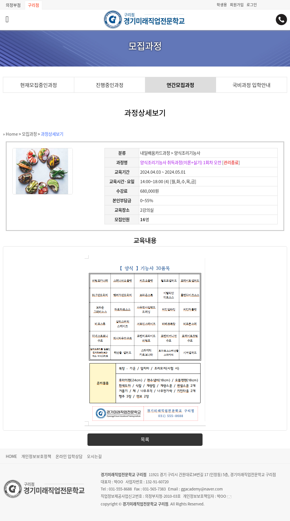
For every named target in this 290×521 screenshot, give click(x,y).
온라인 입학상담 (69, 456)
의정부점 (13, 5)
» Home (10, 134)
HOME (11, 456)
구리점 (33, 5)
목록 (145, 439)
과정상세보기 (52, 134)
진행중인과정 (109, 85)
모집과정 (29, 134)
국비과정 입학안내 (251, 85)
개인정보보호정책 (36, 456)
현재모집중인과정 (38, 85)
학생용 (222, 4)
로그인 (252, 4)
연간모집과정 (180, 85)
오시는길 (94, 456)
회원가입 (237, 4)
